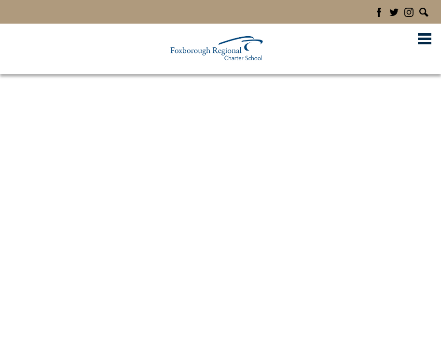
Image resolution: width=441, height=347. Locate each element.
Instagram (408, 12)
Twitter (394, 12)
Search (423, 12)
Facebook (379, 12)
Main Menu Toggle (424, 38)
